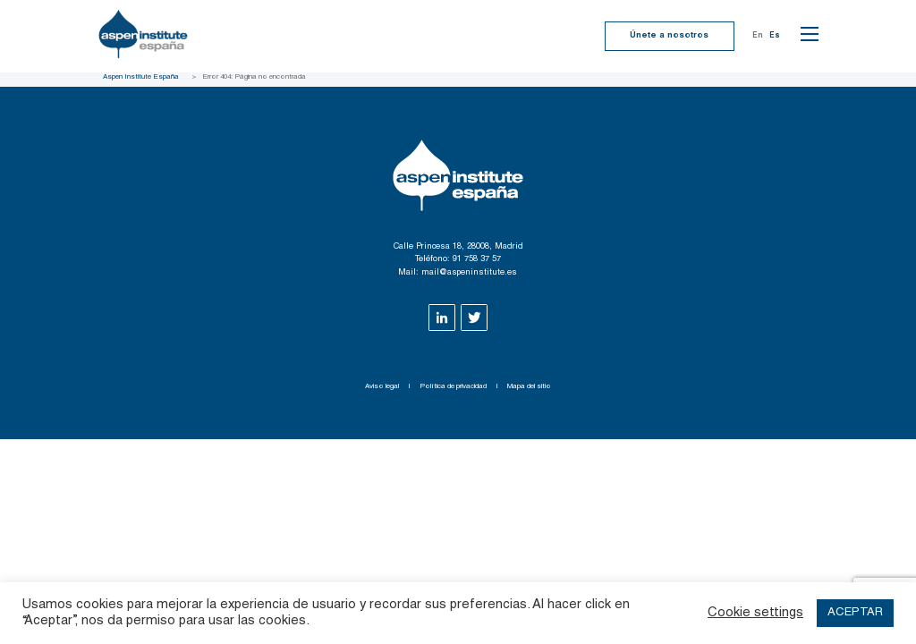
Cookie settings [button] (755, 613)
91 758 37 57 (477, 259)
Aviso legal (382, 386)
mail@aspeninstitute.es (469, 272)
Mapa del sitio (529, 386)
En (757, 35)
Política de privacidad (453, 386)
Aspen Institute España (141, 76)
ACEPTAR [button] (855, 613)
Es (774, 35)
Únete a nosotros (669, 35)
